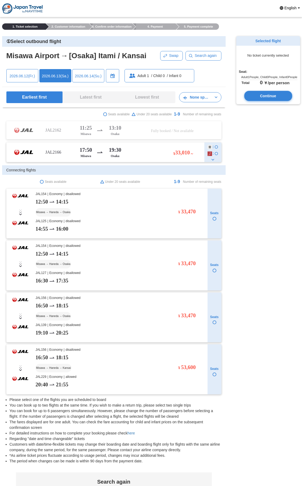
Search (114, 455)
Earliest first (34, 97)
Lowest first (147, 97)
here (131, 326)
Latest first (91, 97)
